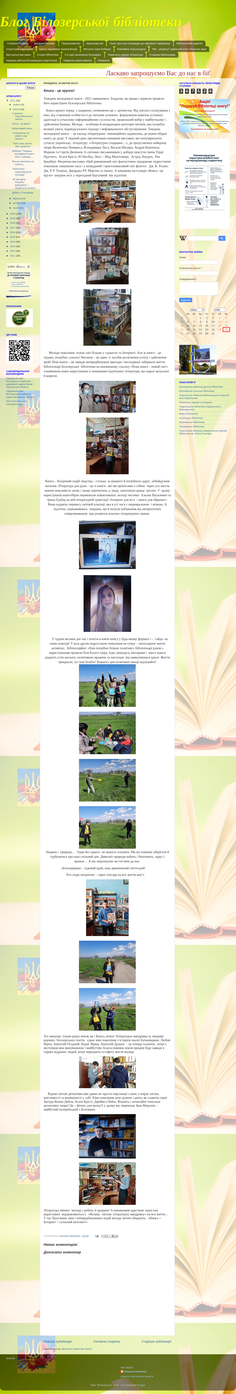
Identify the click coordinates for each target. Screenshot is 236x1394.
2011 (13, 255)
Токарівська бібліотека (191, 426)
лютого (17, 203)
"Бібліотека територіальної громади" (22, 172)
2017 (13, 227)
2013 (13, 246)
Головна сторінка (17, 43)
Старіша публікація (156, 1341)
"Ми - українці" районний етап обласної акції (179, 49)
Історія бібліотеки (47, 54)
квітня (16, 109)
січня (16, 208)
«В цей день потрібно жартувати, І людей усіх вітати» (23, 183)
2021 (13, 100)
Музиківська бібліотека (191, 422)
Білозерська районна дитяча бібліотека (201, 386)
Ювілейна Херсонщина (131, 49)
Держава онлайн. (44, 43)
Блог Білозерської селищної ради (16, 402)
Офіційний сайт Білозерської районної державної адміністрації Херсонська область (19, 382)
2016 (13, 232)
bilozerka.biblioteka (135, 1371)
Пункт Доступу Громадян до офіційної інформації (139, 43)
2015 (13, 237)
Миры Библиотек (188, 413)
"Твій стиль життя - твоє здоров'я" (22, 145)
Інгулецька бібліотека (191, 418)
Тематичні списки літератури (125, 54)
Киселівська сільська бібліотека (196, 391)
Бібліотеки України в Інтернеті (195, 402)
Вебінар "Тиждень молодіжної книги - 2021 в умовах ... (23, 154)
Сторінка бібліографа (162, 54)
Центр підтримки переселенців (58, 49)
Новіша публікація (57, 1341)
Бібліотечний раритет (189, 43)
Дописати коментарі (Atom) (77, 1349)
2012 (13, 251)
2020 (13, 213)
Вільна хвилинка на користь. (23, 163)
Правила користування (77, 60)
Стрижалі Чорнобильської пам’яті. (22, 116)
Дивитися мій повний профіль (137, 1376)
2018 (13, 223)
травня (17, 104)
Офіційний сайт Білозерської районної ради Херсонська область (20, 394)
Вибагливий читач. (22, 128)
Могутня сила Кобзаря (97, 49)
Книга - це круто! (21, 123)
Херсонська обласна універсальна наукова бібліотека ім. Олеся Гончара (203, 432)
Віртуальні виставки (18, 54)
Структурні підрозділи (19, 49)
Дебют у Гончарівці (22, 192)
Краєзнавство (94, 43)
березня (18, 198)
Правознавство (71, 43)
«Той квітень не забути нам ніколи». (20, 136)
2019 (13, 218)
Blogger (141, 1385)
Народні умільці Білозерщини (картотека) (31, 60)
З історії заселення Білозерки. (82, 54)
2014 (13, 241)
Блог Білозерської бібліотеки (91, 24)
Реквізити (103, 60)
